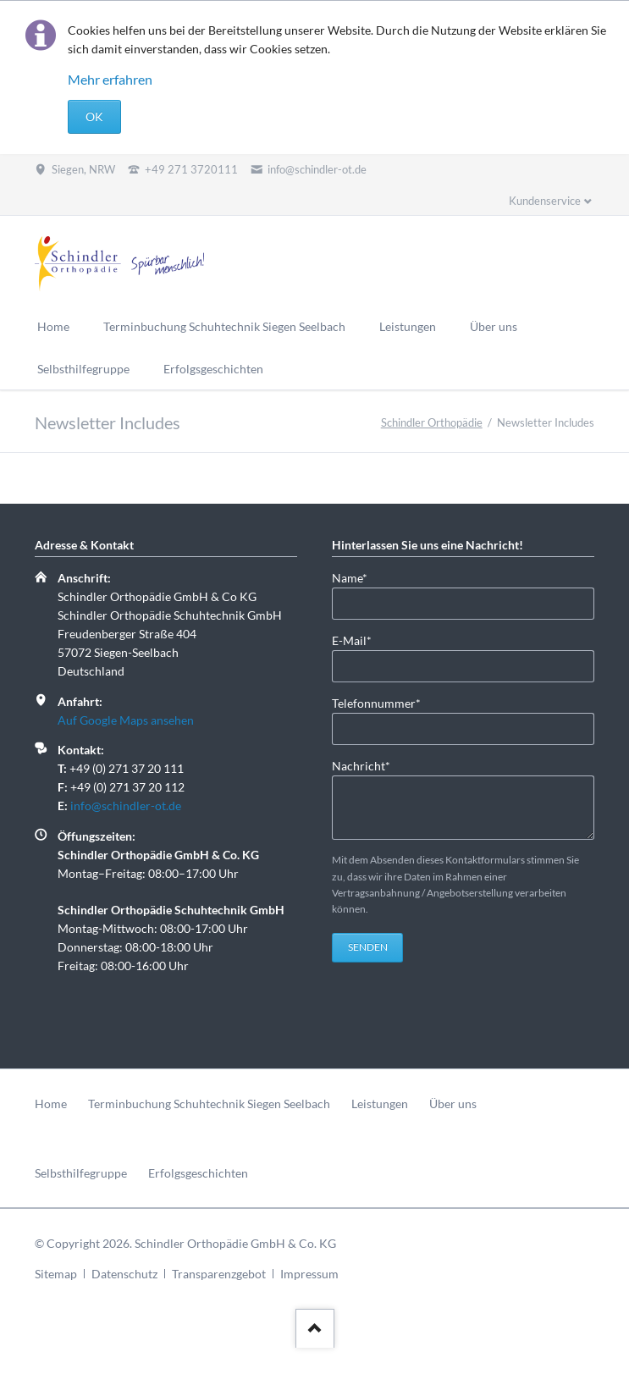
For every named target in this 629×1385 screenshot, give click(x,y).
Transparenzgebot (219, 1273)
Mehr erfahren (110, 79)
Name (359, 577)
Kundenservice (545, 200)
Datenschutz (124, 1273)
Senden (368, 947)
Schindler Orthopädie (432, 422)
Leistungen (379, 1103)
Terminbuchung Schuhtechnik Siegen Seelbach (209, 1103)
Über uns (453, 1103)
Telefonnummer (376, 702)
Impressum (309, 1273)
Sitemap (56, 1273)
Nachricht (361, 765)
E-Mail (359, 640)
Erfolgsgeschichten (198, 1173)
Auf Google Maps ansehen (126, 720)
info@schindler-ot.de (125, 805)
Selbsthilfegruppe (81, 1173)
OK (94, 116)
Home (51, 1103)
